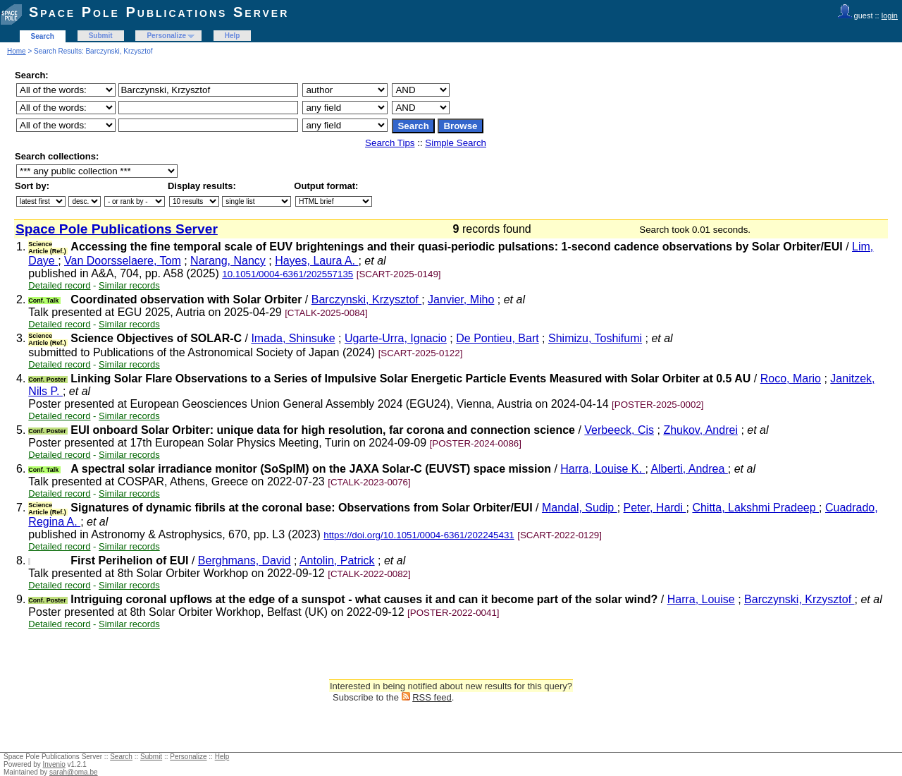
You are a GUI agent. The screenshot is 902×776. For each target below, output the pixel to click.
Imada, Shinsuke (293, 338)
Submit (101, 36)
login (890, 15)
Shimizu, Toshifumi (595, 338)
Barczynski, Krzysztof (366, 299)
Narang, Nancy (228, 261)
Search (42, 36)
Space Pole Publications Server (159, 12)
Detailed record (59, 285)
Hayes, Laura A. (316, 261)
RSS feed (432, 697)
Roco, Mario (790, 378)
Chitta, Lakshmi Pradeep (755, 508)
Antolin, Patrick (337, 560)
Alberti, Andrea (688, 469)
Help (232, 36)
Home (16, 51)
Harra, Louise (701, 599)
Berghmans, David (244, 560)
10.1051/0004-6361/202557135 (287, 274)
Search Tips (389, 143)
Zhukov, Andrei (700, 430)
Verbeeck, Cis (619, 430)
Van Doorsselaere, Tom (122, 261)
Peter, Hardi (655, 508)
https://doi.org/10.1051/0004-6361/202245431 (418, 535)
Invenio (54, 764)
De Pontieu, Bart (497, 338)
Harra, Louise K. (602, 469)
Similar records (129, 285)
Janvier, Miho (461, 299)
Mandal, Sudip (579, 508)
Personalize (166, 36)
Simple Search (455, 143)
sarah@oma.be (73, 772)
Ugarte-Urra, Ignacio (396, 338)
